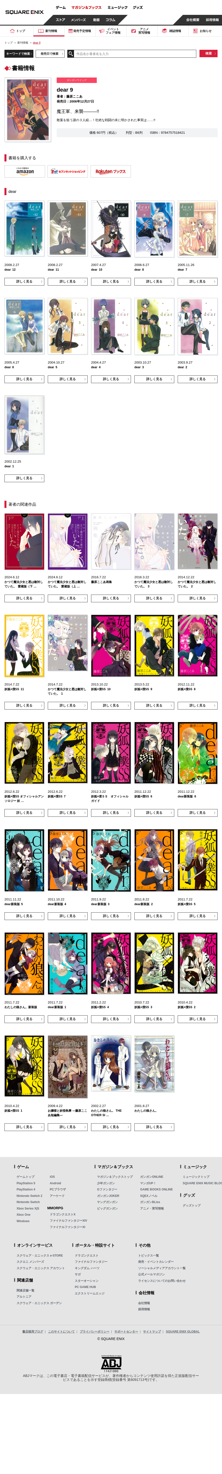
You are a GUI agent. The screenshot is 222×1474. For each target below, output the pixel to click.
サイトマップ (152, 1331)
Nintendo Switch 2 (29, 1196)
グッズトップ (191, 1205)
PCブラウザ (58, 1189)
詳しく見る (24, 281)
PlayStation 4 (26, 1189)
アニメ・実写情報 (152, 1208)
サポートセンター (126, 1331)
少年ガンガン (106, 1183)
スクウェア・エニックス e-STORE (40, 1255)
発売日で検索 (49, 53)
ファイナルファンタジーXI (67, 1227)
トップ (8, 42)
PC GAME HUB (85, 1287)
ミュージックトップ (196, 1177)
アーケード (57, 1196)
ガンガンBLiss (150, 1202)
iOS (52, 1177)
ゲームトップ (25, 1177)
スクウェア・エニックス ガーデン (39, 1303)
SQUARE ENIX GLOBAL (183, 1331)
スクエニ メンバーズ (30, 1261)
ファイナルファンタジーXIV (68, 1220)
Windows (23, 1221)
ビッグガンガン (107, 1208)
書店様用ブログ (32, 1331)
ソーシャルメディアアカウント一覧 (162, 1268)
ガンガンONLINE (151, 1177)
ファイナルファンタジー (91, 1261)
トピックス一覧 (148, 1255)
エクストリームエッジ (89, 1293)
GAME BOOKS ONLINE (156, 1189)
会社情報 (144, 1303)
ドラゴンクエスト (87, 1255)
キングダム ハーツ (87, 1268)
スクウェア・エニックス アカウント (41, 1268)
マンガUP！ (148, 1183)
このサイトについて (61, 1331)
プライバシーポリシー (94, 1331)
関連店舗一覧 (25, 1290)
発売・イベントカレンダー (156, 1261)
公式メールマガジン (151, 1274)
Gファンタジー (107, 1189)
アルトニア (24, 1296)
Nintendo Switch (28, 1202)
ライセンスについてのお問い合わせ (162, 1281)
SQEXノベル (148, 1196)
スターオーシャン (87, 1281)
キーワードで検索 (18, 53)
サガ (78, 1274)
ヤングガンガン (107, 1202)
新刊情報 (22, 42)
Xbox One (23, 1214)
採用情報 (144, 1309)
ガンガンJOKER (108, 1196)
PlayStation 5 (26, 1183)
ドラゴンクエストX (62, 1214)
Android (55, 1183)
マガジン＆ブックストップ (115, 1177)
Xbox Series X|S (28, 1208)
